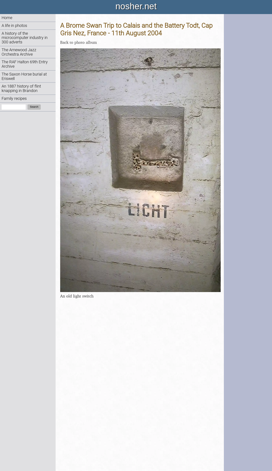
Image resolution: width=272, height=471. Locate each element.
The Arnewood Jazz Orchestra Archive (19, 52)
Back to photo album (78, 42)
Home (7, 17)
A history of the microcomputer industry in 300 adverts (25, 38)
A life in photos (14, 25)
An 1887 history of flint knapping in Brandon (21, 88)
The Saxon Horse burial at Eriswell (24, 76)
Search (34, 106)
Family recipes (14, 98)
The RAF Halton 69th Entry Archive (25, 64)
